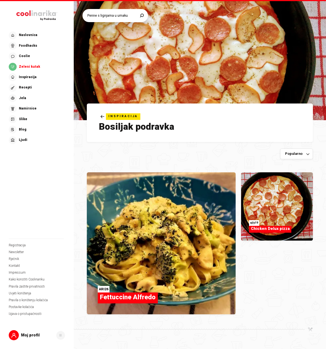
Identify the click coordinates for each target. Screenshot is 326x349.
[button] (37, 335)
